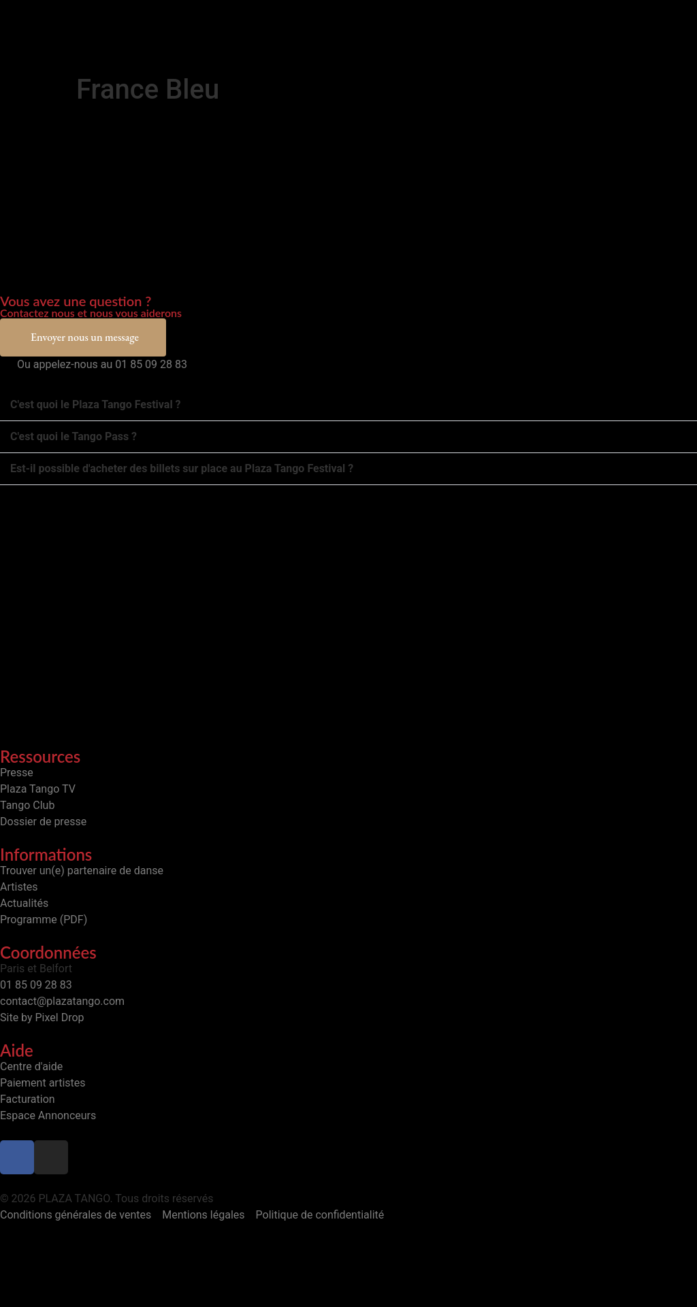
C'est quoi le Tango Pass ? (73, 436)
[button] (348, 405)
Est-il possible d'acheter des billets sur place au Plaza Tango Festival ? (181, 468)
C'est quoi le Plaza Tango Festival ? (95, 404)
